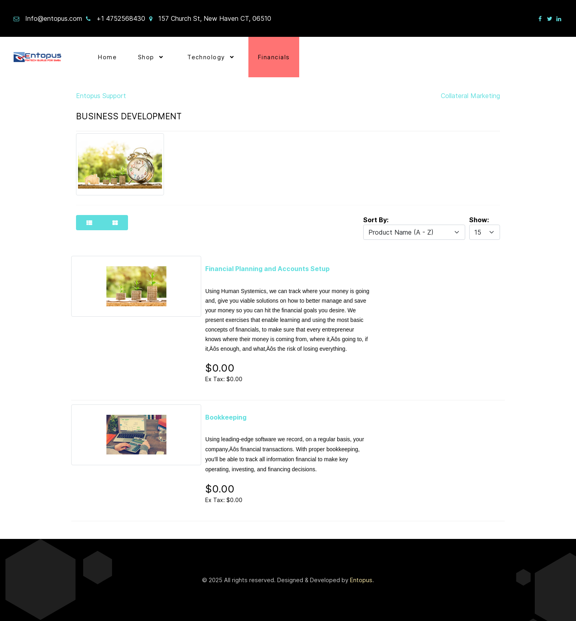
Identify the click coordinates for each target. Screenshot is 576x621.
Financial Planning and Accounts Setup (267, 269)
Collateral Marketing (470, 96)
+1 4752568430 (120, 18)
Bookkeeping (225, 417)
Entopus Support (101, 96)
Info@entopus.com (53, 18)
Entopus (361, 580)
